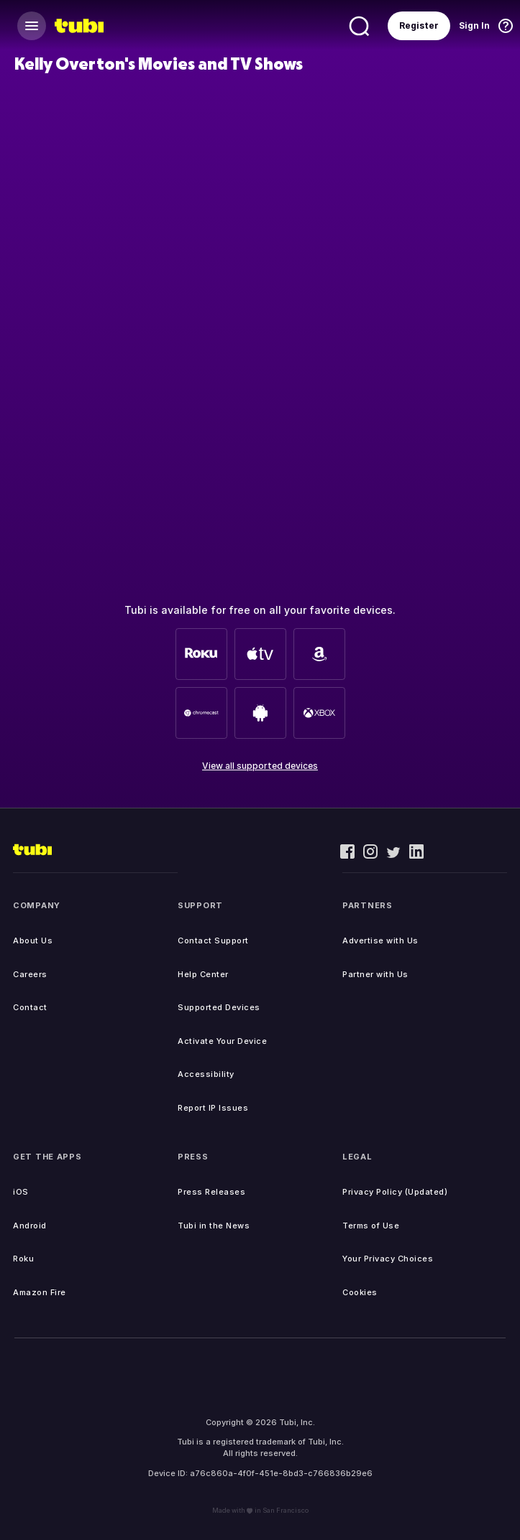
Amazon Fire (39, 1292)
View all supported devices (260, 765)
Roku (23, 1259)
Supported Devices (219, 1007)
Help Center (203, 974)
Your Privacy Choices (387, 1259)
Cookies (360, 1292)
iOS (21, 1192)
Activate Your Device (222, 1041)
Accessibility (206, 1074)
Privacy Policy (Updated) (394, 1192)
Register (419, 25)
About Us (33, 940)
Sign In (474, 25)
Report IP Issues (213, 1108)
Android (30, 1226)
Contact (30, 1007)
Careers (30, 974)
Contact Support (213, 940)
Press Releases (211, 1192)
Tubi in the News (214, 1226)
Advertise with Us (380, 940)
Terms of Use (370, 1226)
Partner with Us (375, 974)
